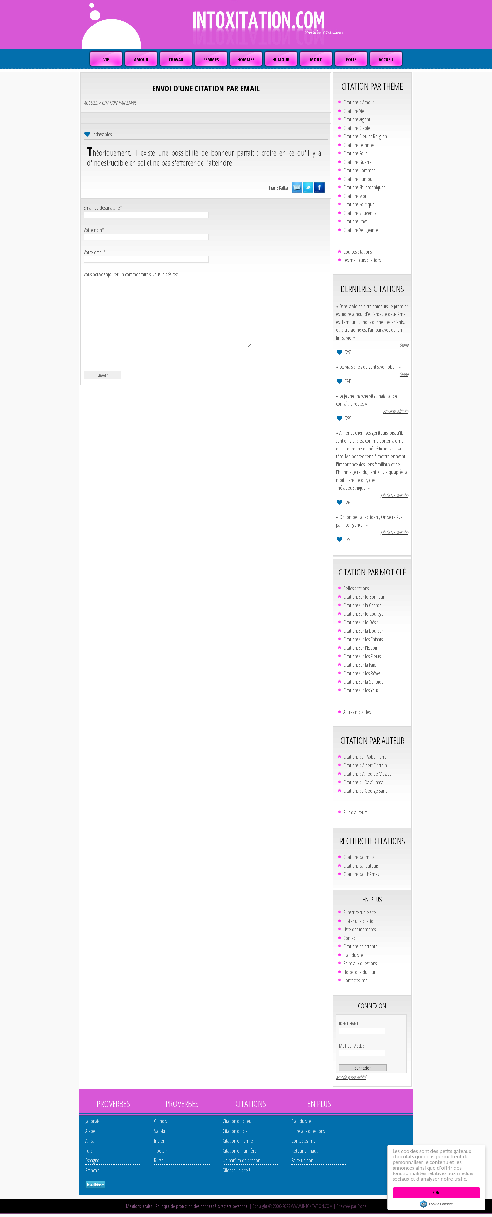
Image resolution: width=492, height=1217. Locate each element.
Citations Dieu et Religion (365, 136)
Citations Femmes (358, 145)
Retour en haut (304, 1150)
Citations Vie (353, 111)
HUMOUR (281, 59)
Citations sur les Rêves (361, 673)
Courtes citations (357, 251)
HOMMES (246, 59)
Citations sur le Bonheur (363, 596)
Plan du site (353, 955)
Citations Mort (355, 196)
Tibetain (161, 1150)
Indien (159, 1140)
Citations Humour (358, 179)
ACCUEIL (386, 59)
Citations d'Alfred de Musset (367, 773)
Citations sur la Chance (362, 605)
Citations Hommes (359, 170)
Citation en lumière (239, 1150)
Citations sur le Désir (360, 622)
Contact (350, 938)
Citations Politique (359, 204)
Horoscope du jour (359, 972)
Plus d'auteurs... (356, 812)
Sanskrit (160, 1131)
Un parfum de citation (241, 1160)
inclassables (102, 134)
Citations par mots (358, 857)
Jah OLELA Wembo (394, 495)
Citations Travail (356, 221)
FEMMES (211, 59)
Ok (436, 1192)
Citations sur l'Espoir (360, 647)
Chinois (160, 1121)
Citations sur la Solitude (363, 681)
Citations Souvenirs (359, 213)
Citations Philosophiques (364, 187)
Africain (91, 1140)
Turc (88, 1150)
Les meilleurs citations (362, 260)
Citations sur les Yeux (360, 690)
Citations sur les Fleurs (362, 656)
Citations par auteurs (360, 865)
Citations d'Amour (358, 102)
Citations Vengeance (360, 230)
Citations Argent (356, 119)
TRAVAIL (176, 59)
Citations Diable (356, 128)
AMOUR (141, 59)
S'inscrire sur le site (359, 912)
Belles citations (356, 588)
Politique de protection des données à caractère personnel (202, 1206)
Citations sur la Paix (359, 664)
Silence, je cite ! (236, 1170)
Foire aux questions (360, 963)
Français (92, 1170)
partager (319, 187)
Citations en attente (360, 946)
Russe (159, 1160)
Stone (404, 345)
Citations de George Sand (365, 790)
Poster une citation (359, 921)
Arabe (90, 1131)
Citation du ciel (236, 1131)
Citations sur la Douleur (363, 630)
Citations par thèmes (361, 874)
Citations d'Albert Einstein (365, 765)
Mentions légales (139, 1206)
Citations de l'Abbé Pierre (365, 756)
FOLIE (351, 59)
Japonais (92, 1121)
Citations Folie (355, 153)
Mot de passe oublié (351, 1077)
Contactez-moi (356, 980)
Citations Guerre (357, 162)
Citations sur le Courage (363, 613)
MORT (316, 59)
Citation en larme (238, 1140)
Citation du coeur (238, 1121)
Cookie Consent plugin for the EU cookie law (436, 1204)
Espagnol (92, 1160)
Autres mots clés (357, 711)
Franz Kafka (278, 187)
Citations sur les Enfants (363, 639)
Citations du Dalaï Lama (363, 782)
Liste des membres (359, 929)
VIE (106, 59)
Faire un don (302, 1160)
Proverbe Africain (395, 411)
